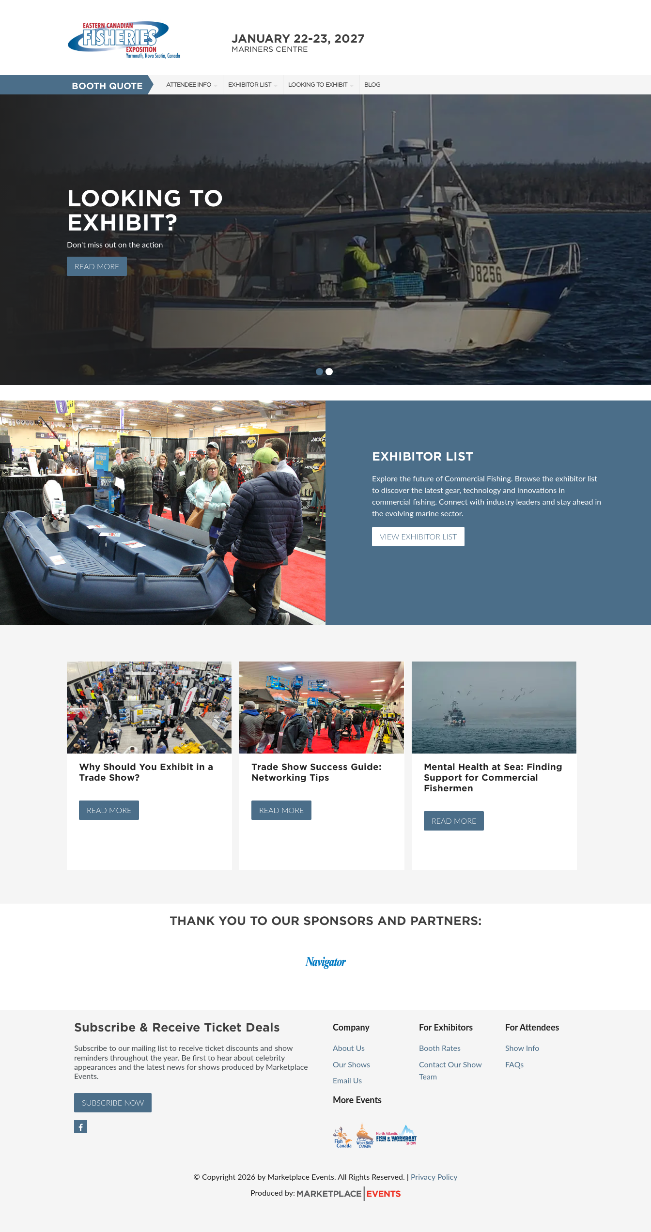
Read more (97, 266)
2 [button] (329, 371)
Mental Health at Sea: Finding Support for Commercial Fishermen (493, 777)
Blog (372, 84)
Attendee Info (188, 84)
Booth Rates (440, 1047)
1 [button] (319, 371)
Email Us (347, 1080)
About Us (349, 1047)
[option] (325, 239)
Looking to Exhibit (317, 84)
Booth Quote (107, 86)
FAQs (514, 1064)
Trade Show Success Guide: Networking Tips (316, 772)
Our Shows (351, 1064)
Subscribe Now (113, 1102)
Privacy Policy (434, 1176)
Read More (109, 810)
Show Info (522, 1047)
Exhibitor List (249, 84)
